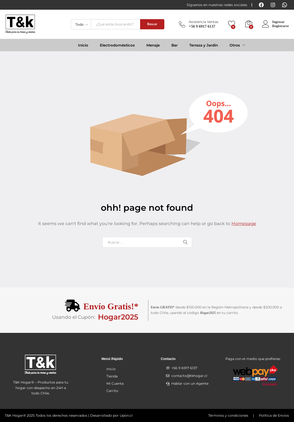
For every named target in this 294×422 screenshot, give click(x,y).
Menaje (153, 45)
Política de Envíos (274, 415)
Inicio (83, 45)
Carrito (112, 391)
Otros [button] (235, 45)
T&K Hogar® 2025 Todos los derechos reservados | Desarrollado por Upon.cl (69, 415)
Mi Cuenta (115, 383)
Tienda (112, 376)
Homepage (243, 223)
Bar (174, 45)
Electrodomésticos (117, 45)
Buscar (152, 24)
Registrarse (280, 26)
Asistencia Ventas (203, 22)
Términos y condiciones (228, 415)
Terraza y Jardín (203, 45)
